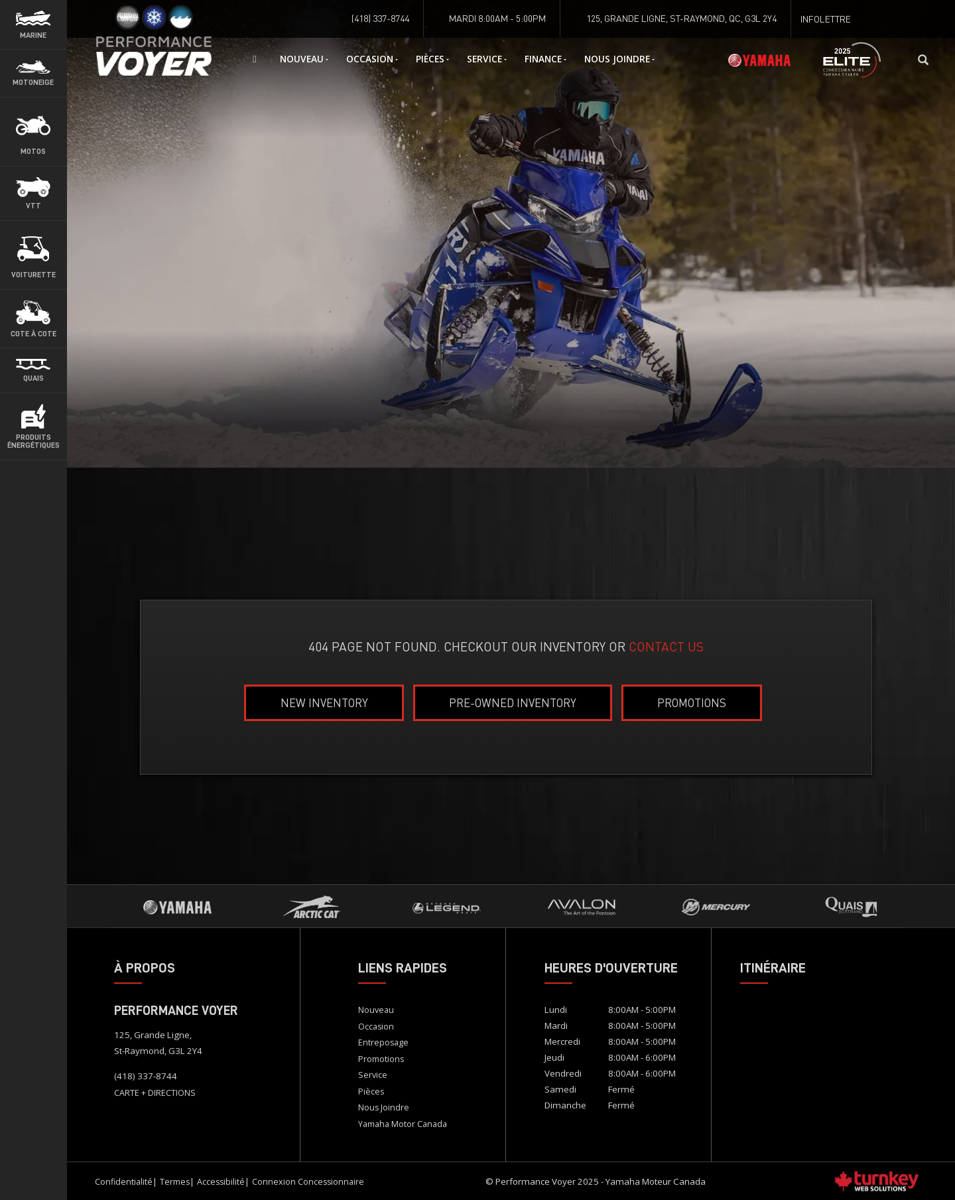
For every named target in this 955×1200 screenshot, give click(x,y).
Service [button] (487, 58)
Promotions (691, 703)
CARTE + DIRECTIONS (155, 1093)
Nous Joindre (383, 1107)
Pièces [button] (432, 58)
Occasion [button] (372, 58)
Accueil (169, 59)
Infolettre (825, 19)
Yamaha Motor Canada (402, 1124)
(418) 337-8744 (145, 1076)
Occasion (376, 1026)
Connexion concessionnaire (308, 1181)
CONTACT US (666, 646)
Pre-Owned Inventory (512, 703)
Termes (175, 1181)
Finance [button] (545, 58)
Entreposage (383, 1042)
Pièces (371, 1091)
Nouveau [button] (304, 58)
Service (372, 1075)
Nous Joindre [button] (619, 58)
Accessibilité (221, 1181)
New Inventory (324, 703)
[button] (33, 24)
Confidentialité (124, 1181)
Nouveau (376, 1010)
